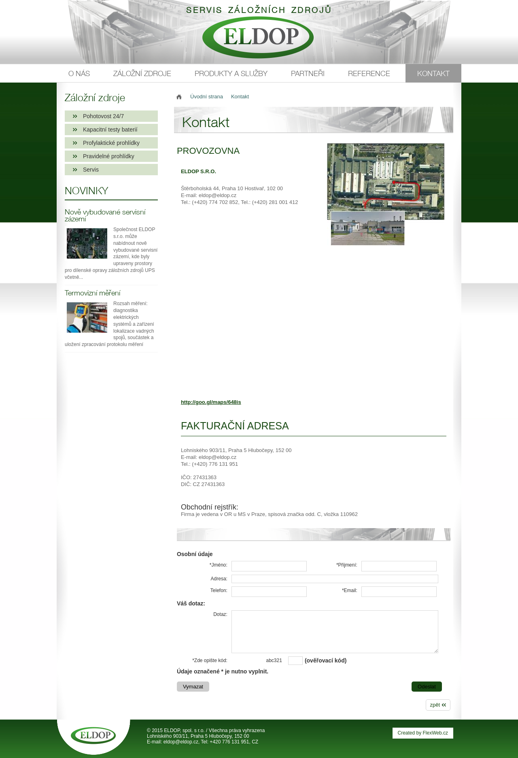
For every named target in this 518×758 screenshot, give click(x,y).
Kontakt (433, 73)
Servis (91, 169)
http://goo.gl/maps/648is (211, 402)
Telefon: (218, 590)
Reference (369, 73)
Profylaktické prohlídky (111, 143)
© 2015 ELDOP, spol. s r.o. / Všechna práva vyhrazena (206, 730)
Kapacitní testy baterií (110, 129)
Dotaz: (220, 614)
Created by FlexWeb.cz (423, 733)
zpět (435, 705)
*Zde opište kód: (209, 660)
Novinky (86, 190)
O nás (79, 73)
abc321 (274, 660)
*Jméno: (218, 565)
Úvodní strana (206, 96)
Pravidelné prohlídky (108, 156)
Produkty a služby (231, 73)
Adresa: (219, 579)
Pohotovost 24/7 (103, 116)
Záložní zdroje (142, 73)
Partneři (308, 73)
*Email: (349, 590)
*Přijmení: (346, 565)
